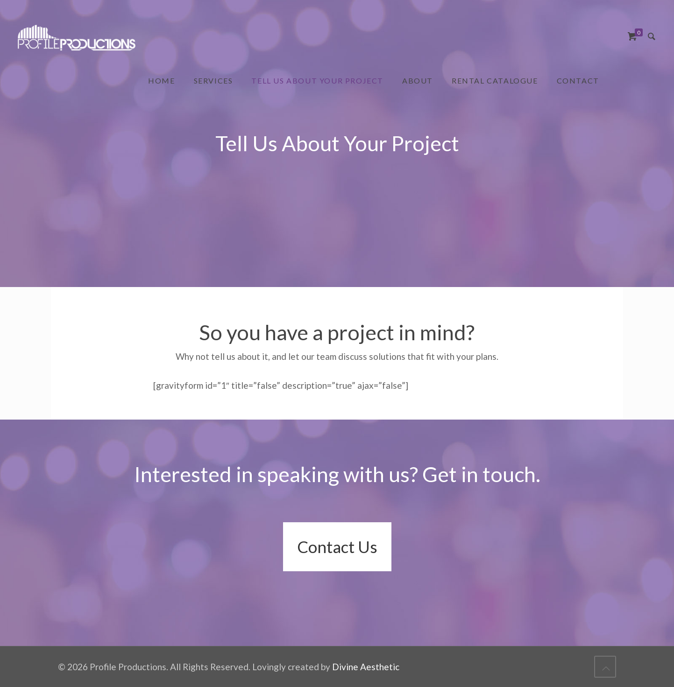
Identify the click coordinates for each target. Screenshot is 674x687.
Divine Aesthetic (365, 666)
